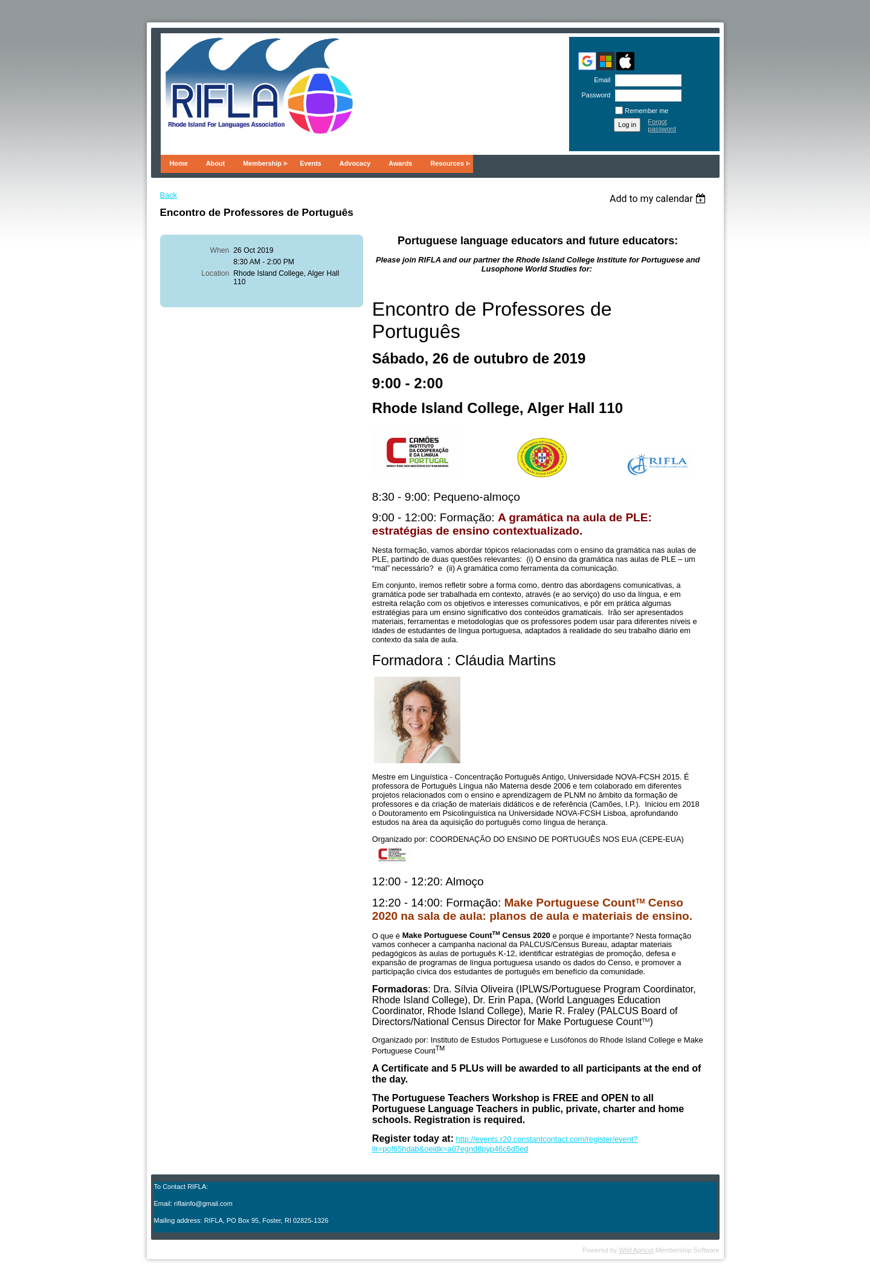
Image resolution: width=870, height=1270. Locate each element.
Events (310, 163)
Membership (262, 163)
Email (600, 79)
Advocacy (355, 163)
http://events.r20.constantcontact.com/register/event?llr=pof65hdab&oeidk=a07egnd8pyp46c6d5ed (505, 1144)
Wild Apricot (636, 1250)
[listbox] (659, 198)
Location (215, 273)
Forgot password (662, 125)
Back (168, 195)
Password (593, 95)
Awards (400, 163)
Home (179, 163)
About (215, 163)
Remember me (646, 110)
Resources (447, 163)
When (220, 250)
